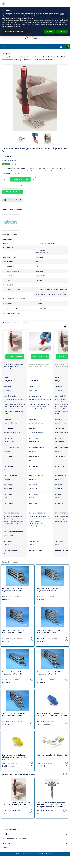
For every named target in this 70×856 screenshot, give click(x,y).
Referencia (5, 234)
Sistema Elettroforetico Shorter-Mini (52, 755)
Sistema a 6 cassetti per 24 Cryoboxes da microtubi (48, 631)
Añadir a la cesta (15, 356)
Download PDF (12, 200)
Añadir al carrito (20, 179)
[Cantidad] (4, 179)
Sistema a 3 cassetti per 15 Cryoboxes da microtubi (13, 673)
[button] (67, 3)
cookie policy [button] (29, 18)
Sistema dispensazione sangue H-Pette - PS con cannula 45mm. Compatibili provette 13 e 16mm (51, 804)
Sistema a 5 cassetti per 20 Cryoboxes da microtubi (13, 631)
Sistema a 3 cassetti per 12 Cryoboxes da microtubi (13, 590)
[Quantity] (11, 186)
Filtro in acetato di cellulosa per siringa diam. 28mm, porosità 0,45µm (15, 757)
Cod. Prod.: (6, 597)
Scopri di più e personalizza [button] (15, 31)
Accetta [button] (62, 31)
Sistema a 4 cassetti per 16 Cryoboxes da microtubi (48, 590)
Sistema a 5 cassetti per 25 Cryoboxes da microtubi (13, 714)
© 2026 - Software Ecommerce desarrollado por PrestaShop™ (35, 854)
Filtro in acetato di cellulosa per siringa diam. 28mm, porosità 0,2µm (52, 714)
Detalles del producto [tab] (12, 210)
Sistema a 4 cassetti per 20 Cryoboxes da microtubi (48, 673)
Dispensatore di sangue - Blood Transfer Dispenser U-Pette (17, 803)
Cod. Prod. (6, 164)
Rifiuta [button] (49, 31)
